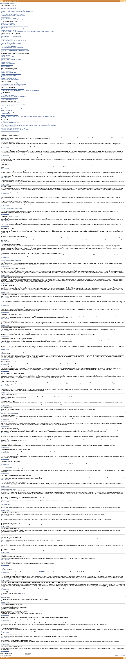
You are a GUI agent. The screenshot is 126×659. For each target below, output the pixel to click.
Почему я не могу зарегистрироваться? (10, 18)
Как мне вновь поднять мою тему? (8, 51)
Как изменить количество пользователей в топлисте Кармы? (14, 129)
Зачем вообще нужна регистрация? (9, 8)
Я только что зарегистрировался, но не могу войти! (12, 14)
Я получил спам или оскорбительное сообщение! (12, 85)
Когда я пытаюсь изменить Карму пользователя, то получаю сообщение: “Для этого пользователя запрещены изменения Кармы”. (30, 124)
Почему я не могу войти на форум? (9, 7)
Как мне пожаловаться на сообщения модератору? (12, 47)
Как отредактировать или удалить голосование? (12, 42)
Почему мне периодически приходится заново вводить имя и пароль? (16, 10)
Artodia (124, 655)
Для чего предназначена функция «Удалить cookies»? (13, 19)
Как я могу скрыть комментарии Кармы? (10, 131)
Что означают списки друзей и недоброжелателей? (12, 89)
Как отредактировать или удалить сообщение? (11, 36)
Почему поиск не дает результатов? (9, 95)
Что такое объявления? (6, 62)
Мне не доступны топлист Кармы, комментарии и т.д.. (13, 128)
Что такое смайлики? (5, 58)
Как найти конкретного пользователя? (9, 98)
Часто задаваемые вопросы (10, 1)
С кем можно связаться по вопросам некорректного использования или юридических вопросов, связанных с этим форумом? (29, 116)
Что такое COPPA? (5, 17)
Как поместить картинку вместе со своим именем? (12, 28)
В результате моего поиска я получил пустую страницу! (13, 96)
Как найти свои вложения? (7, 110)
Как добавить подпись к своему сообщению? (11, 37)
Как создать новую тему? (6, 34)
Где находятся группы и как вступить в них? (11, 74)
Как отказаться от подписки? (7, 105)
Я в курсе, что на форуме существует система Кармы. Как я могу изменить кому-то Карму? (21, 121)
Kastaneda (22, 593)
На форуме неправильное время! (8, 24)
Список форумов (4, 657)
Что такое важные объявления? (8, 60)
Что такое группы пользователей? (8, 72)
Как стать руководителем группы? (8, 75)
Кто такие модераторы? (6, 71)
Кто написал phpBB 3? (6, 113)
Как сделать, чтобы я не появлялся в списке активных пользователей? (17, 11)
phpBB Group (42, 571)
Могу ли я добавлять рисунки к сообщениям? (11, 59)
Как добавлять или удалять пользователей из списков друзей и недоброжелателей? (20, 90)
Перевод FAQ (4, 117)
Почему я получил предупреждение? (9, 46)
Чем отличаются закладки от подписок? (10, 102)
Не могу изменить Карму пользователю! (10, 122)
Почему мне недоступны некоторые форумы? (11, 43)
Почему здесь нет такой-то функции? (9, 115)
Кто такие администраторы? (7, 69)
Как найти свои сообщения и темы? (9, 99)
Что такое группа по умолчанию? (8, 78)
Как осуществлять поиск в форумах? (9, 93)
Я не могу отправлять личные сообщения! (10, 83)
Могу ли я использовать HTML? (8, 56)
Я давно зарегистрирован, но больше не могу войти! (13, 15)
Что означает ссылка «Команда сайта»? (10, 79)
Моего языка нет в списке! (7, 27)
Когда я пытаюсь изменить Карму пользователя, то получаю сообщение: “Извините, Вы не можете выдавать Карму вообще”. (29, 125)
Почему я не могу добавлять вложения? (10, 44)
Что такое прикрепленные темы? (8, 63)
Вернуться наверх (5, 139)
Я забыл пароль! (5, 12)
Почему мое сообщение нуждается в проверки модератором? (15, 50)
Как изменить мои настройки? (7, 23)
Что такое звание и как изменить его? (9, 30)
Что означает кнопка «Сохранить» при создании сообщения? (14, 49)
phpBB (6, 655)
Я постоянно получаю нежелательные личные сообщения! (14, 84)
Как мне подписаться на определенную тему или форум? (14, 104)
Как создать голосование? (7, 39)
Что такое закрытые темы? (7, 65)
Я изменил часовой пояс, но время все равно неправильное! (14, 26)
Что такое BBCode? (5, 55)
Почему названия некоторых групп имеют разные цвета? (14, 76)
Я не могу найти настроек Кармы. (8, 126)
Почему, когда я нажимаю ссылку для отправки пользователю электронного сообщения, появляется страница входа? (27, 31)
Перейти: (2, 653)
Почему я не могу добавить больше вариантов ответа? (13, 40)
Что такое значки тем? (6, 66)
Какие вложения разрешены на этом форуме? (11, 108)
